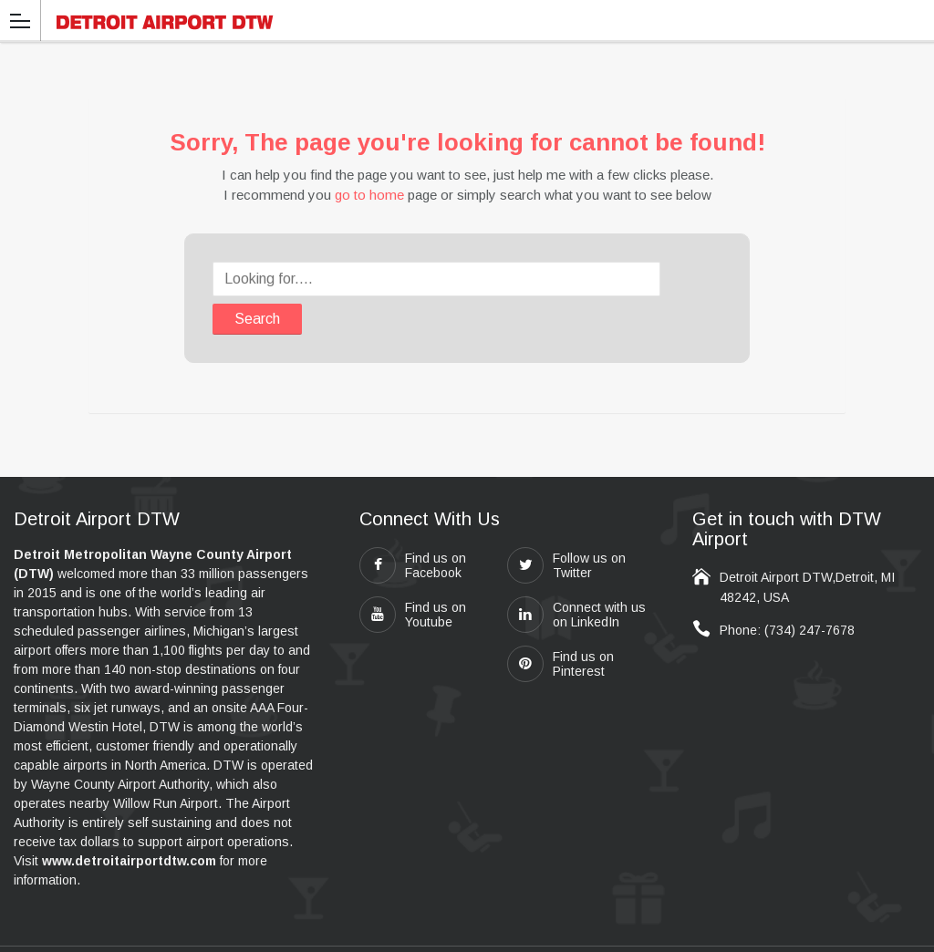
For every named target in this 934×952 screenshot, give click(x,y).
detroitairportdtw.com (435, 930)
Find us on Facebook (412, 527)
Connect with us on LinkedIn (576, 576)
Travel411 (611, 930)
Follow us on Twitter (566, 527)
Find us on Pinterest (560, 625)
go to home (369, 194)
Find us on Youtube (412, 576)
